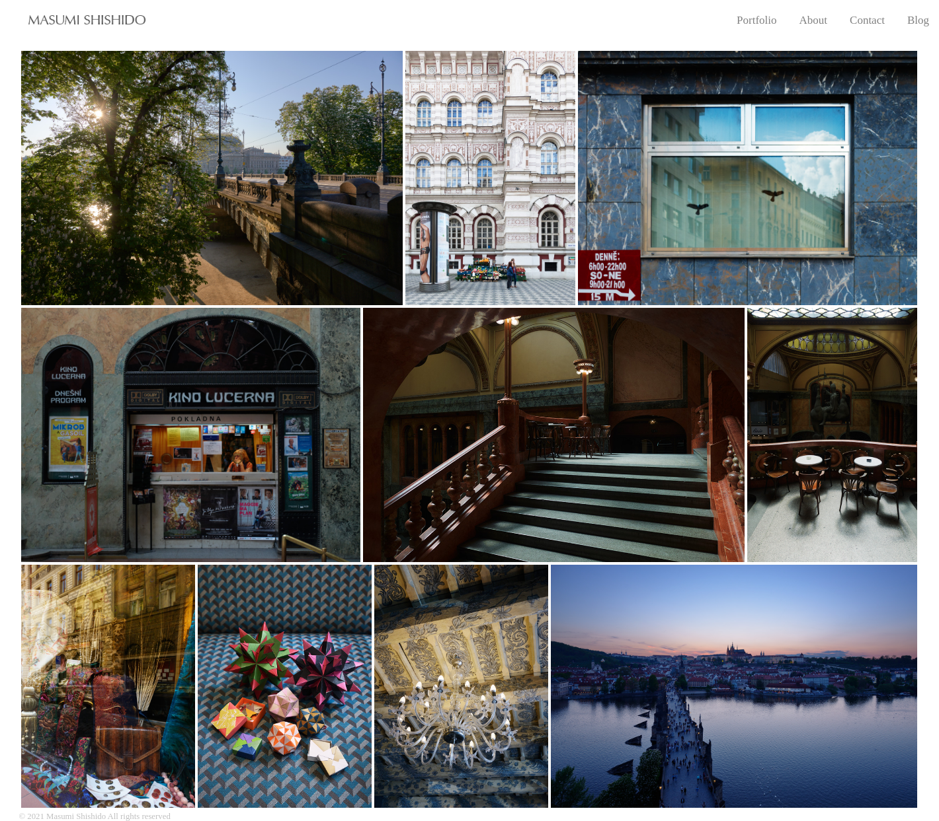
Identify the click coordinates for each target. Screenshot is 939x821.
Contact (867, 20)
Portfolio (756, 20)
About (813, 20)
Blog (918, 20)
